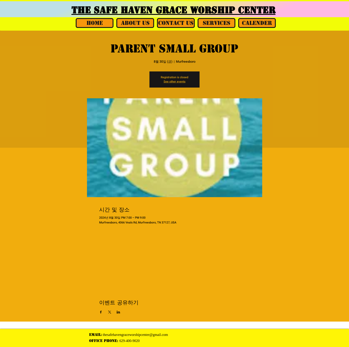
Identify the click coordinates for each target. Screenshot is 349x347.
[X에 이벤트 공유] (109, 312)
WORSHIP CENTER (232, 10)
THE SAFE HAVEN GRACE (130, 10)
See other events (174, 81)
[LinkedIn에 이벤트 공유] (118, 312)
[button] (135, 23)
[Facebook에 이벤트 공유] (101, 312)
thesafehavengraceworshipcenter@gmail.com (135, 335)
